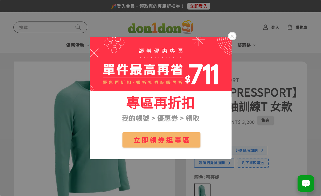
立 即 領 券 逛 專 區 (161, 140)
